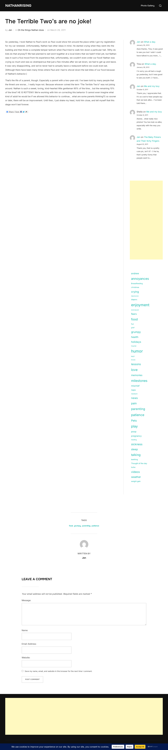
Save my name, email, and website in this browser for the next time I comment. (58, 671)
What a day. (150, 42)
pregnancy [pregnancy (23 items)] (136, 436)
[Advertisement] (146, 220)
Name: (25, 630)
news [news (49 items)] (134, 398)
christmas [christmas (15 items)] (135, 287)
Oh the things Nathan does (31, 30)
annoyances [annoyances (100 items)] (140, 279)
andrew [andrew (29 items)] (135, 273)
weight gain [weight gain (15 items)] (136, 481)
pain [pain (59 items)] (134, 403)
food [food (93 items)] (134, 319)
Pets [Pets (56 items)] (134, 420)
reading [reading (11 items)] (134, 440)
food (71, 526)
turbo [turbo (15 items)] (133, 467)
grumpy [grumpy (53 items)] (136, 332)
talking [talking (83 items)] (136, 455)
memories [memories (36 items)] (136, 375)
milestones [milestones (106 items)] (139, 381)
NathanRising (18, 5)
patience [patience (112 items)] (137, 415)
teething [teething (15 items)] (134, 459)
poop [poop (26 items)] (133, 431)
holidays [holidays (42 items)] (136, 341)
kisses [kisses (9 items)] (133, 360)
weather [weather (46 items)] (136, 477)
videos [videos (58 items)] (135, 472)
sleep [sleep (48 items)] (134, 449)
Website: (26, 657)
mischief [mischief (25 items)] (135, 385)
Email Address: (29, 644)
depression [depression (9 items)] (135, 296)
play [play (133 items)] (134, 426)
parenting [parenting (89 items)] (138, 409)
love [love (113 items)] (134, 370)
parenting (86, 526)
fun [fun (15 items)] (132, 324)
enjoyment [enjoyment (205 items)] (140, 305)
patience (95, 526)
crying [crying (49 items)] (135, 291)
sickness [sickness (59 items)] (136, 444)
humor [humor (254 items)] (137, 351)
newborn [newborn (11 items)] (134, 394)
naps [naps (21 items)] (133, 390)
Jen (10, 30)
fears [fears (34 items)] (134, 314)
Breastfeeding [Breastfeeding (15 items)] (137, 283)
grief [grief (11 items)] (132, 328)
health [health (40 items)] (134, 337)
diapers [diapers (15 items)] (134, 299)
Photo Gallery (147, 5)
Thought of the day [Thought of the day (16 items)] (139, 463)
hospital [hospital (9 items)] (133, 346)
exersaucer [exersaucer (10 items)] (135, 310)
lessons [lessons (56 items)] (136, 364)
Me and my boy (151, 86)
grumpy (77, 526)
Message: (26, 600)
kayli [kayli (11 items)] (133, 356)
